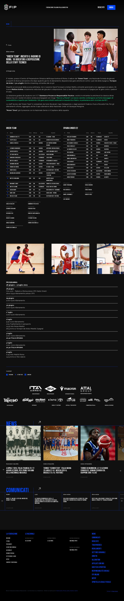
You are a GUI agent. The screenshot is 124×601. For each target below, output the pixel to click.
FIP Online (95, 574)
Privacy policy (66, 590)
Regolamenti (97, 548)
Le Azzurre (50, 541)
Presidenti (9, 544)
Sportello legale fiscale (101, 582)
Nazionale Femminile (51, 538)
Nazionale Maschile (29, 538)
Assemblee (9, 550)
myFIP (94, 578)
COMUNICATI (17, 490)
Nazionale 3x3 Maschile (74, 538)
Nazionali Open (73, 541)
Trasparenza (97, 545)
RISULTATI (101, 7)
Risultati (95, 541)
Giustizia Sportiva (99, 567)
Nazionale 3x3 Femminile (75, 547)
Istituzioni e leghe (11, 556)
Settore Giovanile (98, 552)
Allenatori (96, 559)
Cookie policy (59, 590)
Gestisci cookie (74, 590)
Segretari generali (11, 547)
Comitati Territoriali (11, 562)
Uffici (7, 559)
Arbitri (94, 556)
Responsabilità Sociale (100, 571)
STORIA (8, 541)
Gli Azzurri (28, 541)
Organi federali (10, 553)
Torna (8, 45)
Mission (8, 538)
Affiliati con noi (98, 563)
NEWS (7, 24)
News (94, 534)
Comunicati (96, 537)
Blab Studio (115, 591)
